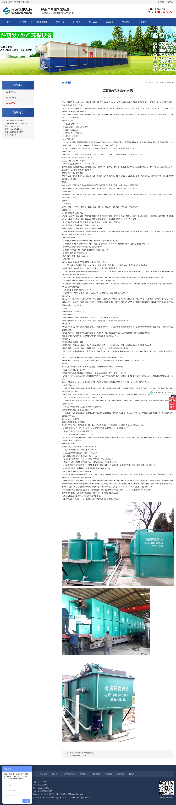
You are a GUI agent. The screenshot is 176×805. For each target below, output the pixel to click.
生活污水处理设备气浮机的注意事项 (82, 753)
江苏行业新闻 (11, 98)
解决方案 (93, 22)
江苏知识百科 (11, 103)
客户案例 (77, 22)
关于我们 (161, 2)
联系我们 (170, 2)
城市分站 (87, 798)
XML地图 (80, 798)
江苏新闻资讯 (11, 92)
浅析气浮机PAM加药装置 (78, 756)
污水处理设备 (42, 22)
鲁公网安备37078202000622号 (64, 798)
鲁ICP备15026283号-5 (41, 798)
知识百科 (171, 82)
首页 (9, 22)
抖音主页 (143, 22)
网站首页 (43, 774)
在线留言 (110, 22)
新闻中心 (60, 22)
